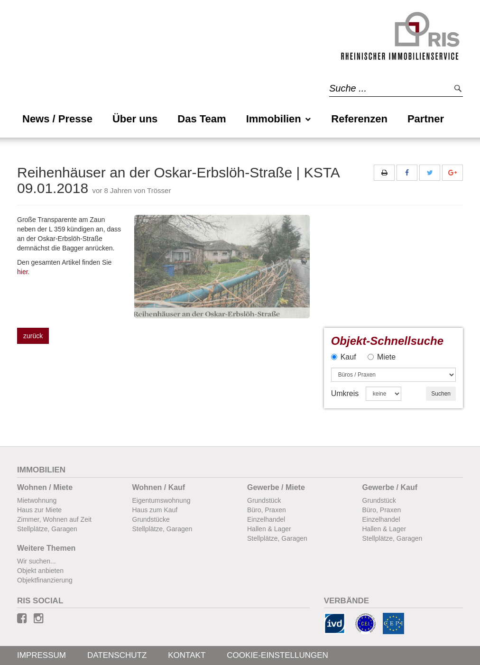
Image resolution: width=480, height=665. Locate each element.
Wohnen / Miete (45, 487)
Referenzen (359, 119)
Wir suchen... (36, 561)
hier (22, 272)
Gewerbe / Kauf (389, 487)
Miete (382, 357)
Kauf (343, 357)
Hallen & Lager (269, 529)
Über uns (134, 119)
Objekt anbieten (40, 570)
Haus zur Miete (39, 510)
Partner (425, 119)
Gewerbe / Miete (276, 487)
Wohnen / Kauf (158, 487)
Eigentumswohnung (161, 500)
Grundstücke (151, 519)
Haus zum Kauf (155, 510)
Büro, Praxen (266, 510)
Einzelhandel (266, 519)
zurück (33, 336)
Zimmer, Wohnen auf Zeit (54, 519)
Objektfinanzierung (45, 580)
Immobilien (279, 119)
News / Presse (57, 119)
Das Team (201, 119)
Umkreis (345, 393)
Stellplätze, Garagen (47, 529)
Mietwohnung (36, 500)
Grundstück (264, 500)
